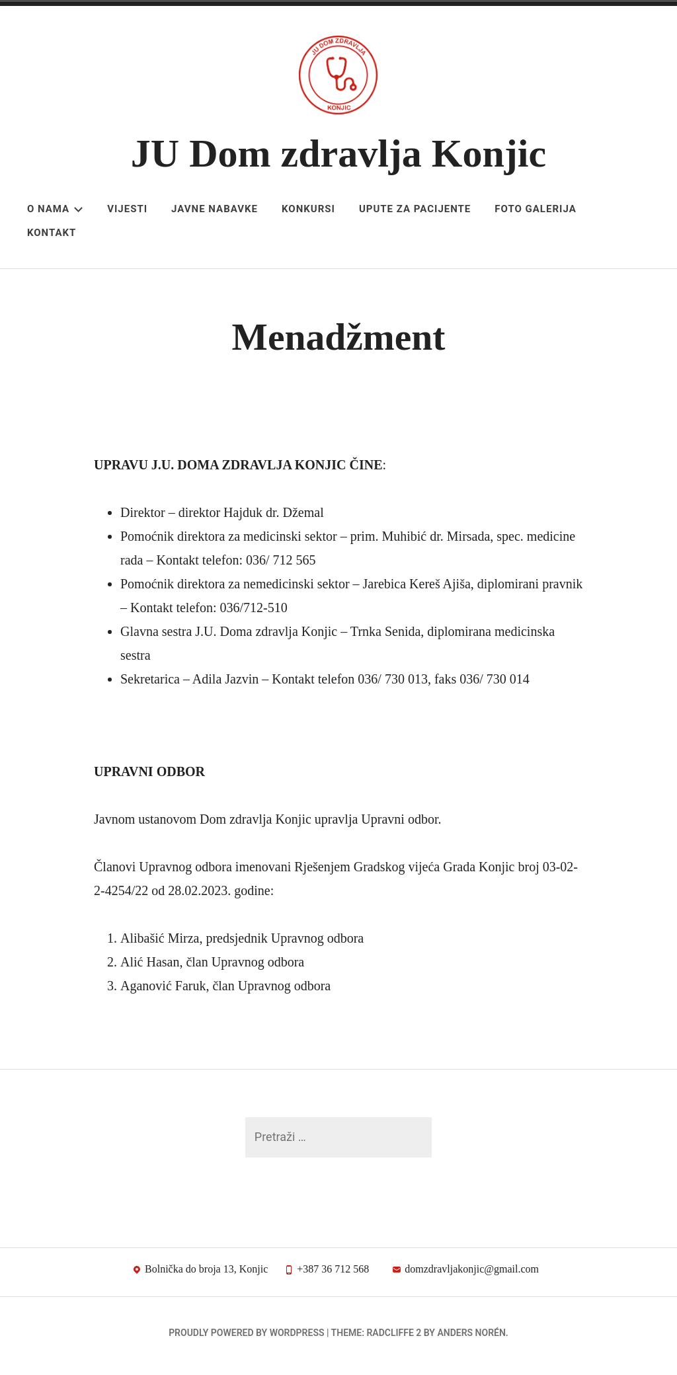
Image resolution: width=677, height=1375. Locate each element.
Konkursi (308, 209)
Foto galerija (535, 209)
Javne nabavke (214, 209)
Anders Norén (471, 1339)
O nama (55, 209)
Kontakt (51, 233)
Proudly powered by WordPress (246, 1339)
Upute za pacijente (415, 209)
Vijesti (127, 209)
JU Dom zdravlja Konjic (338, 153)
